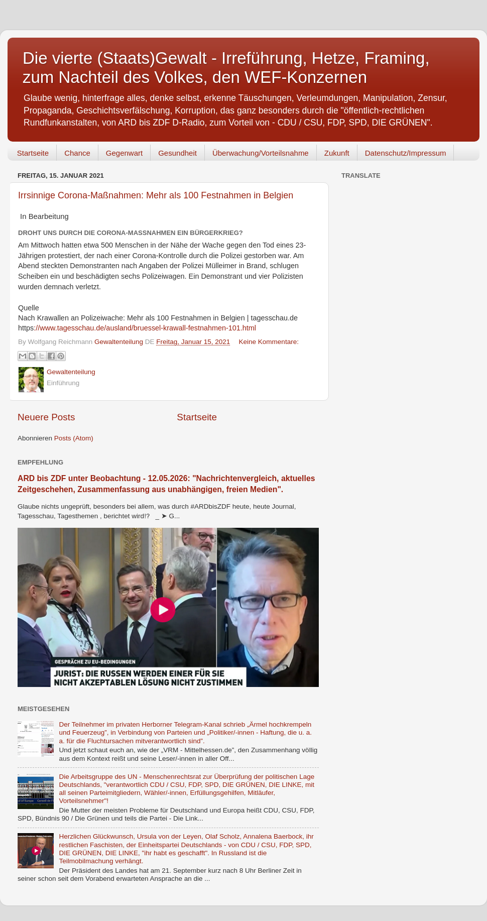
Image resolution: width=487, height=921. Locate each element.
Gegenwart (124, 153)
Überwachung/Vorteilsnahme (260, 153)
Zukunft (336, 153)
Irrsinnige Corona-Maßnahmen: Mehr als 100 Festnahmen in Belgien (155, 195)
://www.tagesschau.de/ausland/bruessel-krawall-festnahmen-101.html (145, 328)
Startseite (33, 153)
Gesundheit (177, 153)
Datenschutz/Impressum (405, 153)
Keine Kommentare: (269, 342)
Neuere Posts (46, 417)
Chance (77, 153)
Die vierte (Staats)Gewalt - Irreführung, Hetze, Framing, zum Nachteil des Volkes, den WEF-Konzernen (226, 67)
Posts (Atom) (73, 438)
